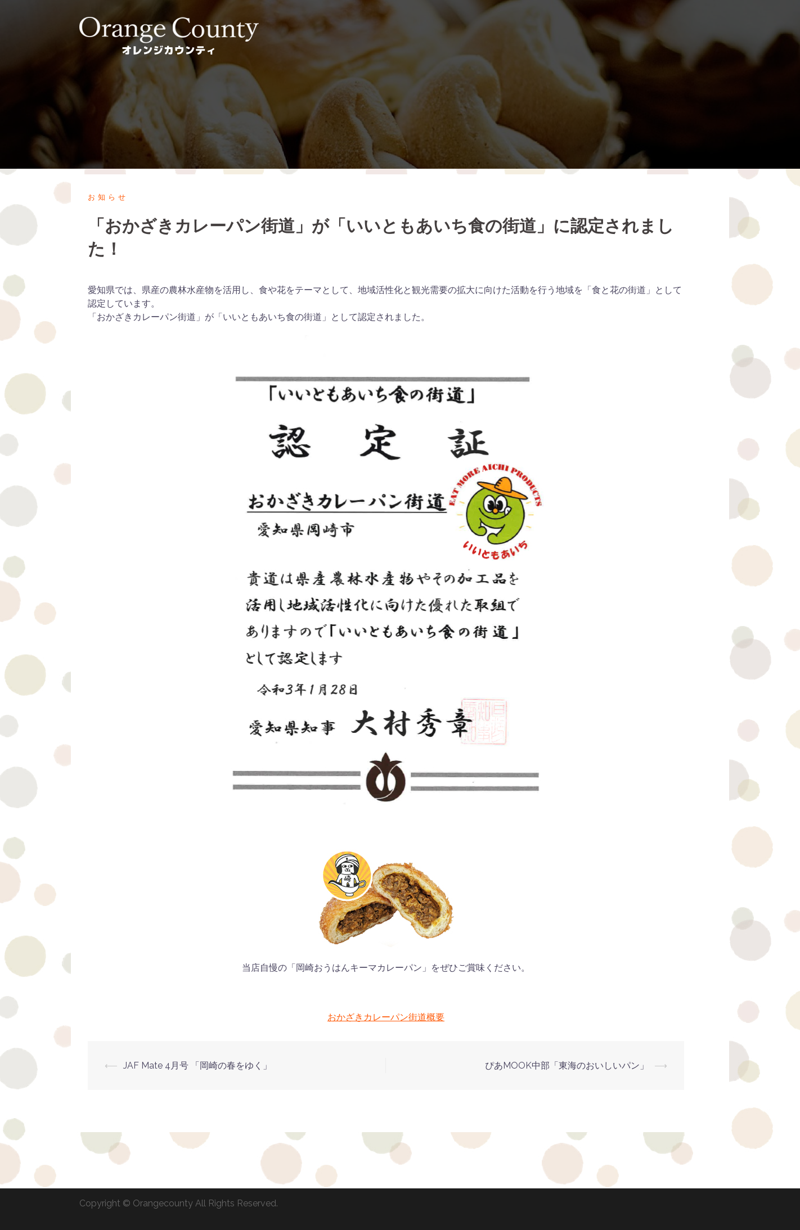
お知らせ (108, 197)
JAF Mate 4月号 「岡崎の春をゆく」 (197, 1065)
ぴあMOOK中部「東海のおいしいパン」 (567, 1065)
